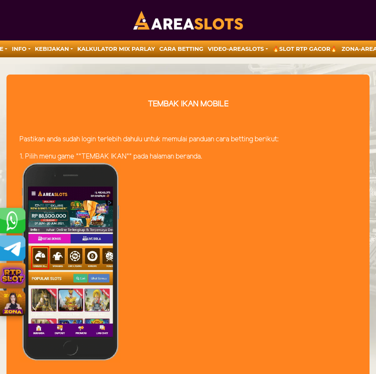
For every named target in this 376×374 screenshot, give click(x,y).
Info (19, 48)
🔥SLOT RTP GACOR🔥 (305, 48)
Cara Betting (181, 48)
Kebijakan (52, 48)
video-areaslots (236, 48)
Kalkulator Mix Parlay (116, 48)
